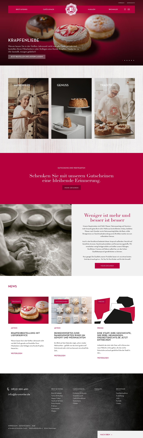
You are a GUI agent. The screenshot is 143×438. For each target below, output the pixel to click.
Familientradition (122, 393)
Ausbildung (120, 396)
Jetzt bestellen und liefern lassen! (27, 57)
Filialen (53, 411)
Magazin (91, 9)
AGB (33, 426)
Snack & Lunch (78, 396)
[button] (21, 9)
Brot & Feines (21, 9)
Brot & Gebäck (56, 393)
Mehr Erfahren (107, 266)
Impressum (121, 3)
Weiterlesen (16, 353)
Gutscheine (55, 408)
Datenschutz (131, 3)
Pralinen (54, 406)
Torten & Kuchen (57, 396)
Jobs (117, 398)
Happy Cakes (55, 398)
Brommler (113, 9)
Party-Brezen (55, 403)
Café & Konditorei (79, 398)
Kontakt (118, 401)
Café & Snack (48, 9)
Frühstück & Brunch (79, 393)
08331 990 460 (19, 389)
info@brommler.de (19, 394)
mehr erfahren (72, 187)
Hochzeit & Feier (57, 401)
